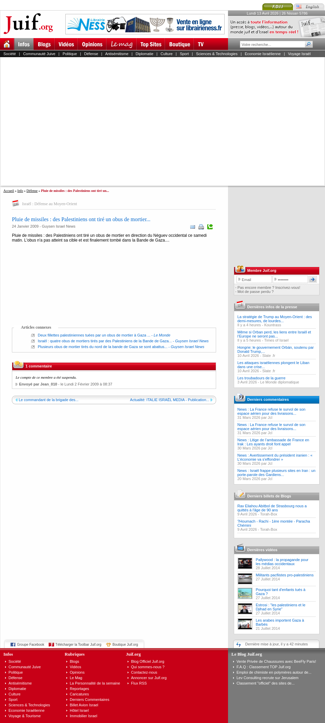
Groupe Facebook (30, 644)
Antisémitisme (116, 54)
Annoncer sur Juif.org (149, 678)
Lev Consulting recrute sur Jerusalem (267, 678)
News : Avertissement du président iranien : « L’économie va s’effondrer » (275, 457)
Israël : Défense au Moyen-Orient (49, 203)
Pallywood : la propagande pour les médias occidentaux (282, 562)
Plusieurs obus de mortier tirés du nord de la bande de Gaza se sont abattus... (102, 347)
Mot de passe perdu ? (256, 292)
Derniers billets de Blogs (269, 496)
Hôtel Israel (79, 710)
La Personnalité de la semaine (95, 683)
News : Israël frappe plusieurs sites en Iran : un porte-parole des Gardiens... (276, 473)
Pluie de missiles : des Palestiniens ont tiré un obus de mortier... (81, 219)
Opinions (77, 672)
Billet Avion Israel (84, 705)
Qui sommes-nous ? (147, 667)
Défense (91, 54)
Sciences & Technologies (217, 54)
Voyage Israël (299, 54)
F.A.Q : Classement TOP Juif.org (264, 667)
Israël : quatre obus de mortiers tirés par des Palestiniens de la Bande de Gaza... (105, 341)
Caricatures (79, 694)
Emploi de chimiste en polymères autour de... (274, 672)
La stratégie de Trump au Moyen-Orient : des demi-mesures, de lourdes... (275, 319)
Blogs (74, 661)
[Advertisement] (64, 121)
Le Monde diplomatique (279, 382)
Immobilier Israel (83, 716)
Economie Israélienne (263, 54)
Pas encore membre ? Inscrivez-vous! (269, 287)
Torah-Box (268, 514)
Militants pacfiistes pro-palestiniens (285, 575)
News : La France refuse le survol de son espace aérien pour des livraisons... (272, 411)
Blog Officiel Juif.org (147, 661)
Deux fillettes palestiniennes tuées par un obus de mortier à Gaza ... (94, 335)
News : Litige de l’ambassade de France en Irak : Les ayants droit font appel (273, 442)
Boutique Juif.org (125, 644)
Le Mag (76, 678)
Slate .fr (268, 356)
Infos (8, 654)
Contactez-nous (144, 672)
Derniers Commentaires (89, 699)
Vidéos (75, 667)
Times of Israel (276, 340)
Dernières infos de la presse (272, 307)
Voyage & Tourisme (25, 716)
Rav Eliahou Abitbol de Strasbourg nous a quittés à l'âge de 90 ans (272, 508)
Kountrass (272, 325)
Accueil (8, 191)
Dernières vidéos (262, 550)
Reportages (79, 689)
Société (9, 54)
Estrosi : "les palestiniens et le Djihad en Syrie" (281, 607)
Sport (184, 54)
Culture (167, 54)
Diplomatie (144, 54)
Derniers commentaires (268, 399)
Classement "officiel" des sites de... (266, 683)
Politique (70, 54)
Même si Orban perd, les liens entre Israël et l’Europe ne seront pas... (274, 334)
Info (20, 191)
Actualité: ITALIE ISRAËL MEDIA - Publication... (169, 400)
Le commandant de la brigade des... (49, 400)
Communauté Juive (39, 54)
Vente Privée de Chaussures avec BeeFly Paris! (276, 661)
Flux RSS (139, 683)
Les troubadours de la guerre (262, 378)
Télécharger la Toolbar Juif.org (78, 644)
